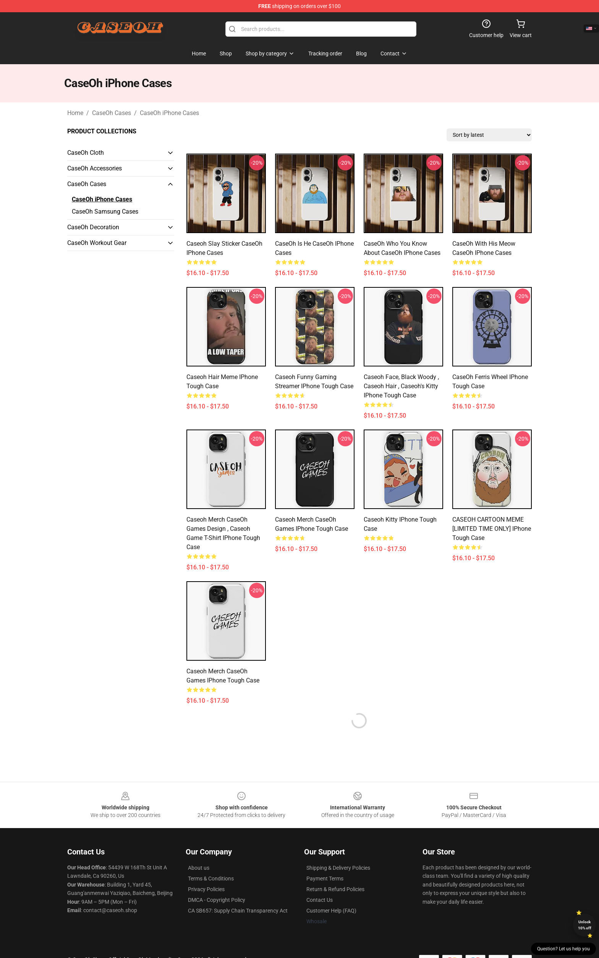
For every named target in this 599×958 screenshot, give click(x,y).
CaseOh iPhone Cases (169, 113)
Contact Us (319, 900)
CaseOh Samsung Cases (105, 211)
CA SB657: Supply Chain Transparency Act (238, 911)
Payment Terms (324, 878)
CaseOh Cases (111, 113)
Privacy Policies (206, 889)
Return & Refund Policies (335, 889)
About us (198, 868)
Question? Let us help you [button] (563, 949)
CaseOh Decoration (93, 227)
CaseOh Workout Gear (96, 242)
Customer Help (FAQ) (331, 911)
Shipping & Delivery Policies (338, 868)
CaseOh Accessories (94, 168)
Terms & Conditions (211, 878)
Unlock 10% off (584, 925)
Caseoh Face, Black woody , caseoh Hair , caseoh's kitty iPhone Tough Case (401, 386)
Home (75, 113)
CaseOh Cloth (85, 152)
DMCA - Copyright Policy (216, 900)
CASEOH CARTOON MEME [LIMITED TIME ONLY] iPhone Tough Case (491, 528)
